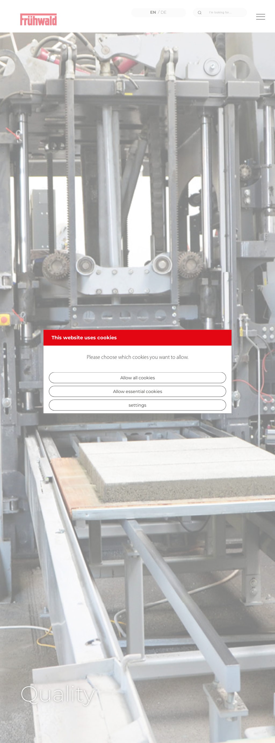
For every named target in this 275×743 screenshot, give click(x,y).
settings (137, 405)
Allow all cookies (137, 377)
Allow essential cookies (137, 391)
